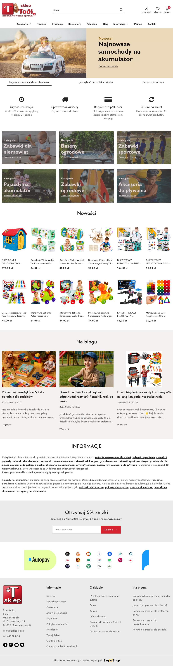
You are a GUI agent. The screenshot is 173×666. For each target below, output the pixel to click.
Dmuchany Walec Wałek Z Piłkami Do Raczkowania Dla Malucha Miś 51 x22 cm (72, 262)
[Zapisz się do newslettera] (76, 530)
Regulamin (51, 618)
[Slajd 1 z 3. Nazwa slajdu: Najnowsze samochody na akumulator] (86, 53)
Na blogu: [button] (140, 587)
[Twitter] (22, 645)
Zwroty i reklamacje (56, 613)
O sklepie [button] (96, 587)
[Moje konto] (147, 10)
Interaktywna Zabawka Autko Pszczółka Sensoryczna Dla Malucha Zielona (43, 314)
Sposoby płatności (56, 601)
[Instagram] (11, 645)
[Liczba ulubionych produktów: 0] (158, 10)
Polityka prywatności (57, 624)
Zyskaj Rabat (53, 635)
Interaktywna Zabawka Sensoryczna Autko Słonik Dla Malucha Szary (71, 314)
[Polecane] (91, 24)
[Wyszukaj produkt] (88, 10)
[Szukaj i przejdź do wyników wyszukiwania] (121, 10)
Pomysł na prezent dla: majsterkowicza (145, 622)
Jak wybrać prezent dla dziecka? (150, 605)
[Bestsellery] (74, 24)
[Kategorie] (23, 24)
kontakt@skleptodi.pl (13, 630)
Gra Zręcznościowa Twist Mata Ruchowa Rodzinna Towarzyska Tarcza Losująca (14, 314)
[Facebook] (5, 645)
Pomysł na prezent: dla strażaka (149, 629)
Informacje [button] (53, 587)
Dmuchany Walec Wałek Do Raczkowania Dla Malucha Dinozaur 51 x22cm (42, 262)
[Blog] (105, 24)
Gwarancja (52, 607)
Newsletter (52, 629)
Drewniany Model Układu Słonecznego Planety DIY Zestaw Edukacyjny (100, 262)
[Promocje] (57, 24)
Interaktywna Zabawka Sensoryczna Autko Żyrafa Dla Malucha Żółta (100, 314)
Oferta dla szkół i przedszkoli (62, 646)
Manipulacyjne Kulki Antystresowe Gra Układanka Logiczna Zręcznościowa (155, 314)
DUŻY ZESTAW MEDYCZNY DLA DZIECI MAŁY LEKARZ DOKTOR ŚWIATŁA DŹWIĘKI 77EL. (129, 262)
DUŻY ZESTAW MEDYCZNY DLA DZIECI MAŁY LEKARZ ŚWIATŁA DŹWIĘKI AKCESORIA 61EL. (158, 262)
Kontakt (93, 611)
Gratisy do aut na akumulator (105, 631)
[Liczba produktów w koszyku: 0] (167, 10)
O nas (93, 605)
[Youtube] (16, 645)
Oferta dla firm (54, 641)
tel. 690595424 (11, 636)
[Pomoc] (138, 24)
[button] (121, 24)
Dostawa (50, 596)
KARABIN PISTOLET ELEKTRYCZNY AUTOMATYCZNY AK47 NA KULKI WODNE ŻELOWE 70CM (128, 314)
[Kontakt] (152, 24)
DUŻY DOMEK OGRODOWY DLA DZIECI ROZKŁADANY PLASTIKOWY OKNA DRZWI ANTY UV (13, 262)
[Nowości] (41, 24)
